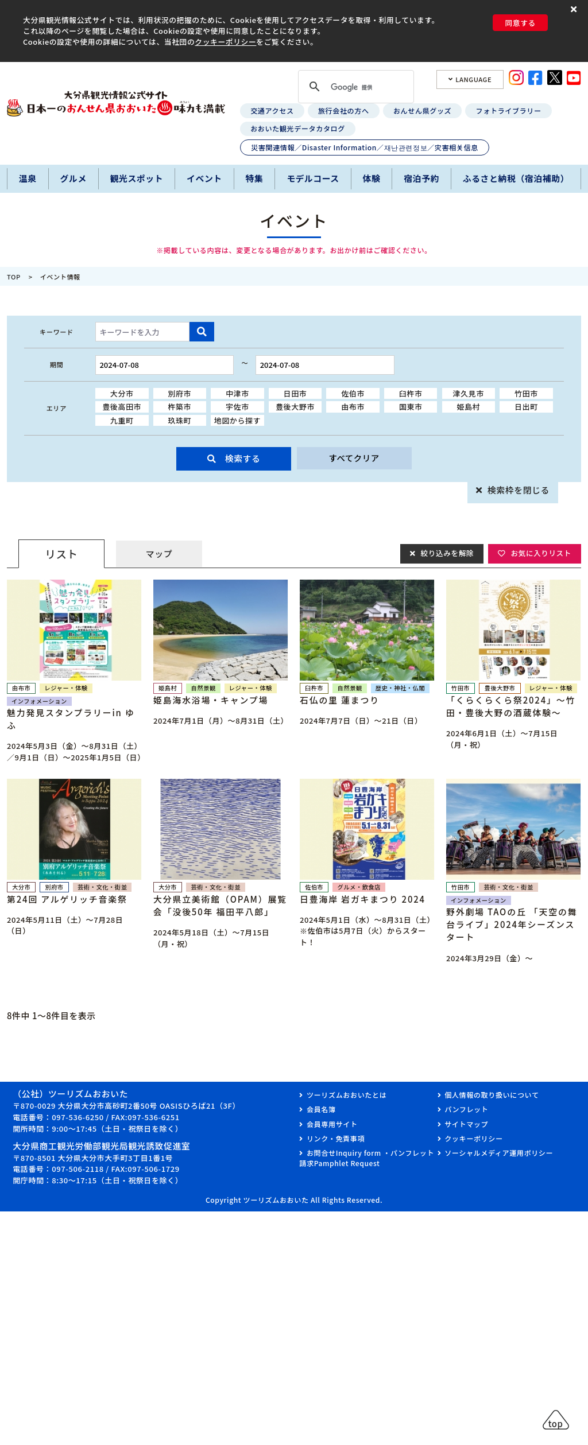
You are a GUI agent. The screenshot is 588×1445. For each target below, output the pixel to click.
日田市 (295, 393)
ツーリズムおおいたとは (346, 1095)
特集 (255, 178)
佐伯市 (353, 393)
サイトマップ (466, 1124)
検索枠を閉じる (519, 490)
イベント (204, 178)
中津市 (237, 393)
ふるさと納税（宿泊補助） (516, 178)
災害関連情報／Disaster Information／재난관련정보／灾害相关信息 (364, 147)
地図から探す (237, 420)
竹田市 (526, 393)
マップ (159, 553)
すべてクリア (354, 458)
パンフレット (466, 1109)
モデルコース (313, 178)
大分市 (122, 393)
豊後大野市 (295, 406)
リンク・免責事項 (336, 1138)
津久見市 (468, 393)
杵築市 (179, 406)
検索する (243, 458)
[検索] (354, 88)
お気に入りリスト (540, 553)
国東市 (411, 406)
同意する (520, 22)
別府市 (179, 393)
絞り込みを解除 (444, 553)
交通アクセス (271, 110)
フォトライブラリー (508, 110)
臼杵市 (411, 393)
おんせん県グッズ (422, 110)
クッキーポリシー (225, 41)
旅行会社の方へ (343, 110)
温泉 (28, 178)
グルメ (73, 178)
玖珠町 (179, 420)
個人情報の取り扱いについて (491, 1095)
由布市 (353, 406)
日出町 (526, 406)
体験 (372, 178)
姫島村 (468, 406)
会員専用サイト (332, 1124)
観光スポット (137, 178)
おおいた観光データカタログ (297, 128)
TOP (14, 276)
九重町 (122, 420)
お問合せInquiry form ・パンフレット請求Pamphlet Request (366, 1158)
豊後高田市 (121, 406)
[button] (575, 9)
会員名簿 (321, 1109)
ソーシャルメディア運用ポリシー (498, 1152)
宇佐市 (237, 406)
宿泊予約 (421, 178)
